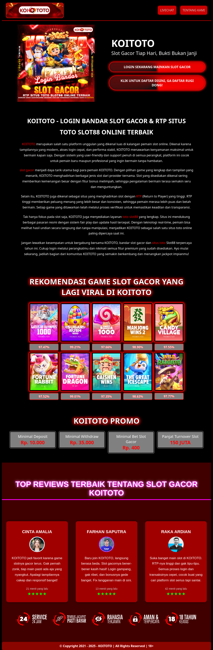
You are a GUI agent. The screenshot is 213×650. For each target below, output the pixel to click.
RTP (139, 196)
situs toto (159, 243)
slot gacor (27, 170)
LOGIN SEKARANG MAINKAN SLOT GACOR (157, 67)
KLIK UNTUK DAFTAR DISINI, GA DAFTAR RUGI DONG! (157, 83)
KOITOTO (28, 144)
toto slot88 (130, 217)
